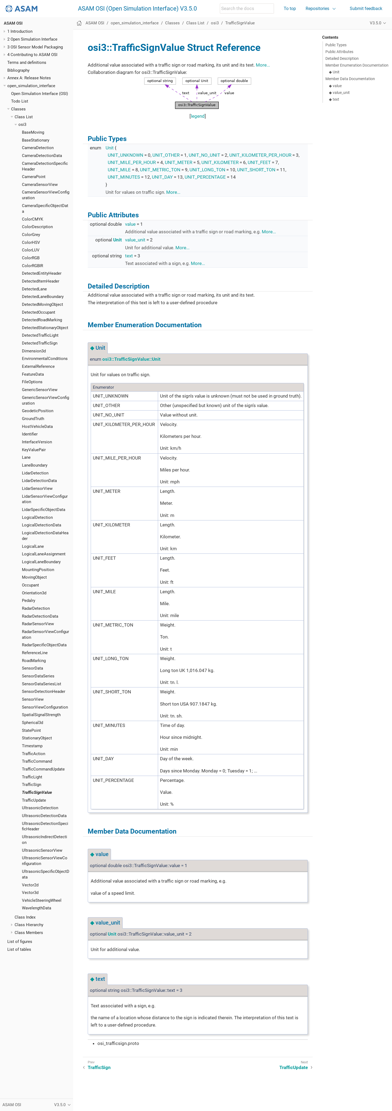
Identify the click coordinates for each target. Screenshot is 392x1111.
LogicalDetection (37, 517)
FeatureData (33, 374)
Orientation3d (34, 593)
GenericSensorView (39, 389)
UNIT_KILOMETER (220, 162)
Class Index (25, 917)
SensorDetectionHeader (43, 691)
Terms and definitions (26, 62)
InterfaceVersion (37, 442)
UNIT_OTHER (165, 155)
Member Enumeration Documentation (356, 65)
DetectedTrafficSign (39, 343)
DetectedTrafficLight (40, 335)
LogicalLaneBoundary (41, 561)
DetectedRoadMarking (42, 319)
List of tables (19, 949)
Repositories (317, 8)
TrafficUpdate (34, 800)
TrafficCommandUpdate (43, 769)
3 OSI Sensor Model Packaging (35, 47)
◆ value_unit (339, 92)
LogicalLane (33, 546)
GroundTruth (33, 418)
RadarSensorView (38, 623)
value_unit (135, 239)
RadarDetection (36, 608)
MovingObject (34, 577)
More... (263, 65)
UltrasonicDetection (40, 807)
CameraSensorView (40, 184)
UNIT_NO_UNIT (204, 155)
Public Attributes (339, 52)
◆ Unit (334, 72)
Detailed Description (342, 58)
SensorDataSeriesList (41, 683)
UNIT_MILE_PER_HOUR (132, 162)
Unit (110, 147)
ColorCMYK (32, 219)
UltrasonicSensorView (42, 850)
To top (290, 8)
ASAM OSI (13, 23)
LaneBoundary (34, 465)
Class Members (29, 932)
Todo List (19, 101)
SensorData (32, 668)
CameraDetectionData (42, 155)
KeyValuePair (34, 449)
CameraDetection (38, 147)
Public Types (336, 45)
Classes (18, 109)
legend (198, 116)
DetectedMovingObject (42, 304)
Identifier (30, 434)
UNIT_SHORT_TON (256, 169)
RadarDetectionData (40, 616)
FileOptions (32, 381)
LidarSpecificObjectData (43, 509)
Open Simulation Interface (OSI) (39, 93)
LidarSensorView (37, 488)
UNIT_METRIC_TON (160, 169)
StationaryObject (37, 738)
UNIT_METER (178, 162)
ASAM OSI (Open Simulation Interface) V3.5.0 (137, 9)
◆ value (335, 86)
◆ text (334, 99)
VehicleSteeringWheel (41, 900)
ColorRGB (31, 257)
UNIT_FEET (259, 162)
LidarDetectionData (39, 480)
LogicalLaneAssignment (44, 554)
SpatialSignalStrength (41, 714)
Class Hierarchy (29, 924)
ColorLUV (31, 250)
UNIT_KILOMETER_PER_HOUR (260, 155)
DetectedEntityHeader (41, 273)
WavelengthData (36, 908)
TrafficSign (31, 784)
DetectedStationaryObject (45, 327)
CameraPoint (33, 176)
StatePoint (31, 730)
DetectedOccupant (38, 312)
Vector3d (30, 892)
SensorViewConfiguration (45, 707)
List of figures (19, 941)
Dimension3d (34, 351)
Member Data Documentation (350, 79)
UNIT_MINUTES (124, 177)
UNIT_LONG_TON (207, 169)
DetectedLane (34, 289)
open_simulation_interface (31, 85)
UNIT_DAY (162, 177)
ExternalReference (38, 366)
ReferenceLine (35, 652)
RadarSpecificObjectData (44, 645)
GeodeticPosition (37, 410)
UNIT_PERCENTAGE (205, 177)
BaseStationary (35, 140)
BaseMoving (33, 132)
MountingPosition (38, 569)
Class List (24, 116)
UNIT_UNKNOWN (125, 155)
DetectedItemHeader (40, 281)
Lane (26, 457)
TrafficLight (32, 777)
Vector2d (30, 885)
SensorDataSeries (38, 676)
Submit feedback (366, 8)
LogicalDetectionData (41, 525)
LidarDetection (35, 473)
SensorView (33, 699)
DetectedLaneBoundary (43, 296)
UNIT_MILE (119, 169)
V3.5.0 (375, 23)
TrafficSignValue (37, 792)
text (129, 255)
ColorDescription (37, 226)
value (130, 224)
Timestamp (32, 745)
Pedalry (28, 600)
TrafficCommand (37, 761)
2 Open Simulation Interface (32, 39)
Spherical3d (32, 722)
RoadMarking (34, 660)
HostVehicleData (37, 426)
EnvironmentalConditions (45, 358)
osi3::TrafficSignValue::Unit (131, 359)
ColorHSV (31, 242)
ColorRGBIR (32, 265)
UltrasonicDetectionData (44, 815)
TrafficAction (33, 753)
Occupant (30, 585)
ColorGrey (31, 234)
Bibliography (18, 70)
